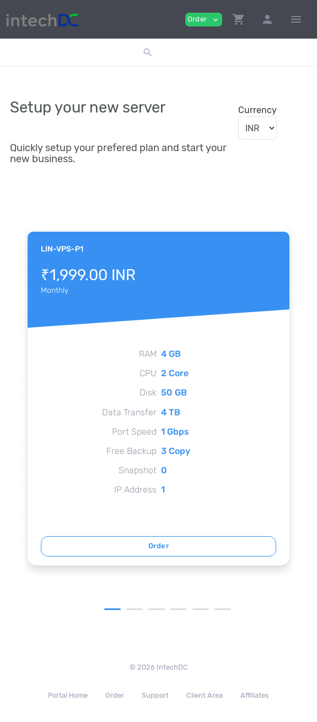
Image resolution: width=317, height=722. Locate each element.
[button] (239, 19)
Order (158, 546)
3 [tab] (156, 609)
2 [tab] (134, 609)
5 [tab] (200, 609)
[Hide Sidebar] (296, 19)
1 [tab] (112, 609)
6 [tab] (222, 609)
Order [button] (203, 19)
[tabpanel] (158, 395)
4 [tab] (178, 609)
